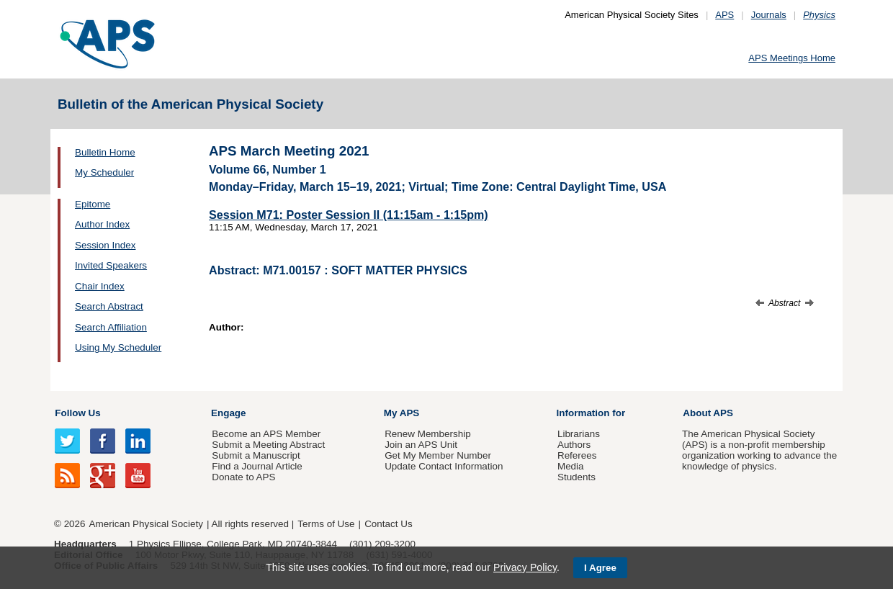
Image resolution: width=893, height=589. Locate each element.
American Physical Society (146, 523)
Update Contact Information (444, 466)
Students (576, 477)
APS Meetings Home (791, 58)
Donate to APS (243, 477)
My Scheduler (104, 172)
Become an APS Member (266, 433)
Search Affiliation (111, 327)
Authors (574, 444)
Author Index (102, 224)
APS (724, 14)
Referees (577, 455)
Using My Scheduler (118, 347)
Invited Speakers (111, 265)
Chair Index (100, 286)
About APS (708, 413)
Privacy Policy (525, 567)
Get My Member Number (438, 455)
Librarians (578, 433)
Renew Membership (428, 433)
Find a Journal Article (257, 466)
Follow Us (77, 413)
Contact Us (388, 523)
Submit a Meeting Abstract (268, 444)
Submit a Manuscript (256, 455)
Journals (768, 14)
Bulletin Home (105, 152)
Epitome (92, 204)
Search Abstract (109, 306)
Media (570, 466)
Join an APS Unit (421, 444)
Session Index (105, 245)
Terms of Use (325, 523)
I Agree (600, 567)
